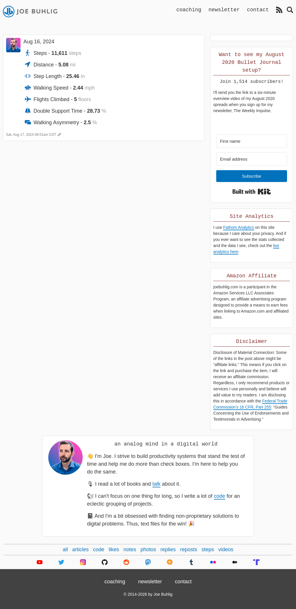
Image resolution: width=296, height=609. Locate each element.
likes (114, 549)
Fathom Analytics (238, 227)
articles (80, 549)
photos (148, 549)
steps (207, 549)
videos (225, 549)
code (219, 496)
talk (156, 484)
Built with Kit (251, 191)
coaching (188, 9)
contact (258, 9)
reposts (188, 549)
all (65, 549)
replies (168, 549)
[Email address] (251, 159)
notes (129, 549)
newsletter (224, 9)
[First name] (251, 141)
